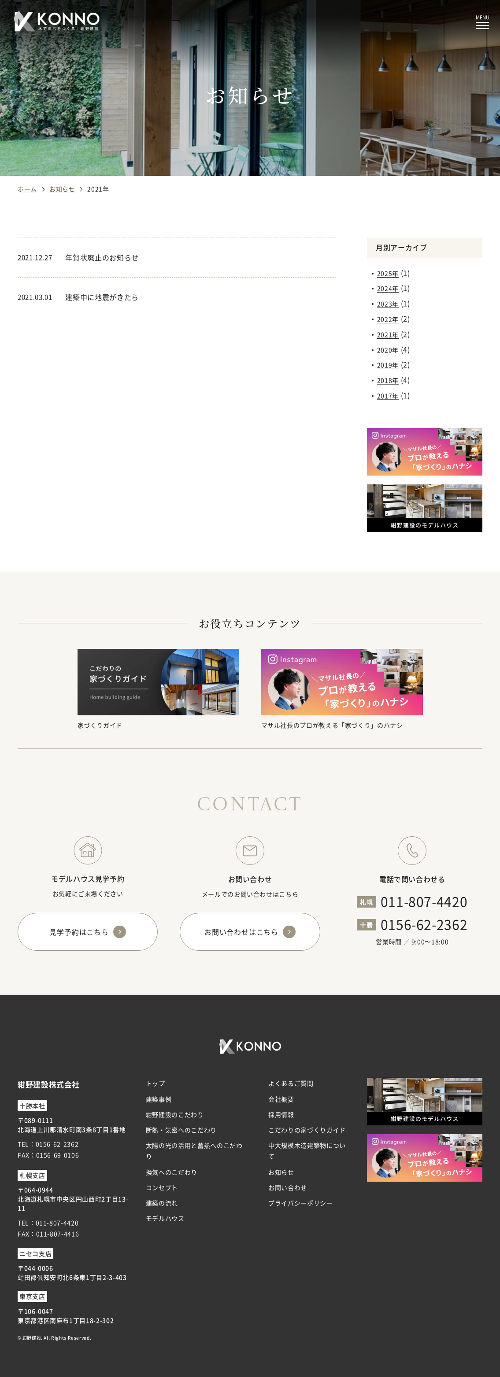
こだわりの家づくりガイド (307, 1129)
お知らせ (281, 1172)
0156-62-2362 (424, 924)
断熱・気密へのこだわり (181, 1129)
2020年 (388, 349)
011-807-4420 (424, 901)
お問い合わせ (287, 1187)
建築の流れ (162, 1202)
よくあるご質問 (290, 1083)
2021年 (388, 334)
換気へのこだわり (171, 1172)
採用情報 (281, 1114)
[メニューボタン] (482, 22)
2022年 (388, 319)
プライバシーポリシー (300, 1202)
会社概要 (281, 1099)
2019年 (388, 364)
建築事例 (159, 1099)
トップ (155, 1083)
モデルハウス (165, 1218)
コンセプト (162, 1187)
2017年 (388, 395)
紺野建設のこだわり (175, 1114)
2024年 (388, 288)
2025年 (388, 273)
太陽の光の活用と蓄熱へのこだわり (194, 1151)
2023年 (388, 303)
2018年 (388, 380)
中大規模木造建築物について (307, 1151)
